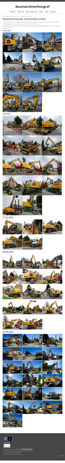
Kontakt (53, 12)
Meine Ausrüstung (31, 12)
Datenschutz (12, 449)
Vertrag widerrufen (27, 449)
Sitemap (18, 449)
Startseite (12, 12)
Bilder (41, 12)
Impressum (5, 449)
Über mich (20, 12)
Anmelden (61, 455)
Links (46, 12)
